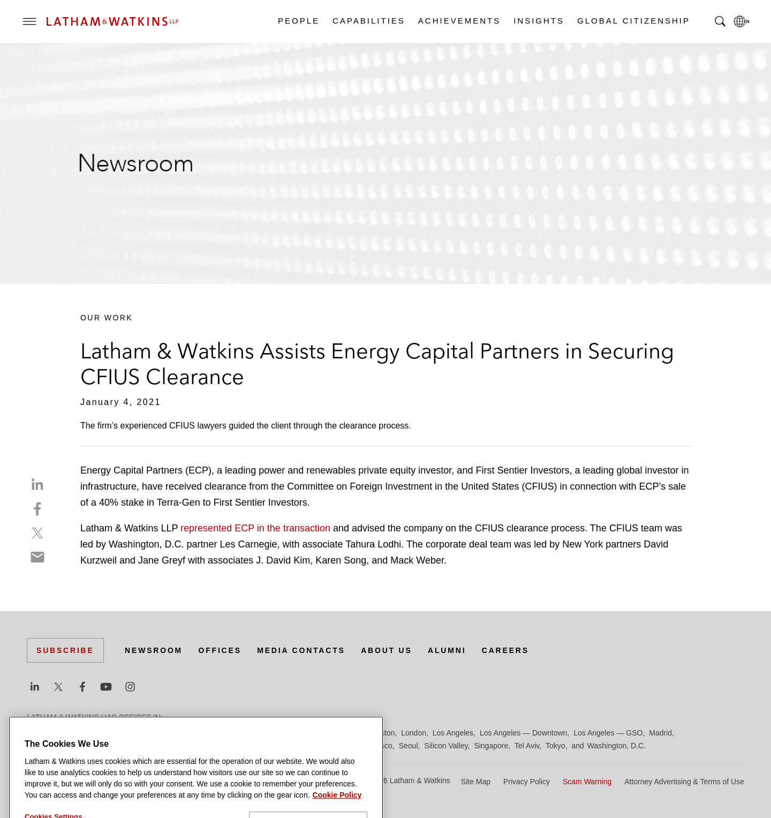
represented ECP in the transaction (256, 528)
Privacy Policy (526, 781)
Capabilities (368, 20)
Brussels (126, 733)
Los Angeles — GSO (607, 733)
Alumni (447, 650)
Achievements (459, 20)
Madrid (660, 733)
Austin (37, 733)
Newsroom (154, 650)
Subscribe (65, 650)
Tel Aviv (527, 745)
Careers (505, 650)
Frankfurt (264, 733)
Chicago (161, 733)
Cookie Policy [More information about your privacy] (337, 813)
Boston (95, 733)
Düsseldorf (225, 733)
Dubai (191, 733)
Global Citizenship (633, 20)
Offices (220, 650)
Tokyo (555, 745)
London (413, 733)
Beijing (65, 733)
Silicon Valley (445, 745)
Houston (381, 733)
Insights (538, 20)
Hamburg (301, 733)
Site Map (475, 781)
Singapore (491, 745)
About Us (386, 650)
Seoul (408, 745)
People (298, 20)
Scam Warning (587, 781)
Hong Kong (341, 733)
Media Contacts (301, 650)
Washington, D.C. (616, 745)
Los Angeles (453, 733)
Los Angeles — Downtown (523, 733)
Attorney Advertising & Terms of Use (684, 781)
